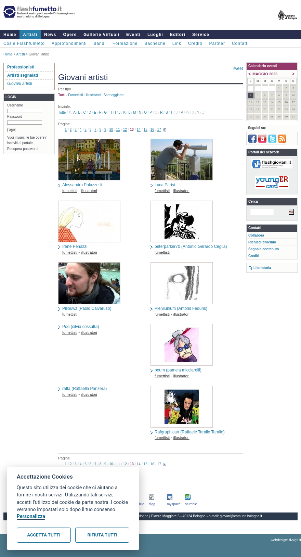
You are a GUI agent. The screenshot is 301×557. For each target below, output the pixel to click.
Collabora (256, 235)
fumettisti (75, 95)
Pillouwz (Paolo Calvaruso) (86, 308)
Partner (217, 43)
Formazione (125, 43)
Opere (70, 34)
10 (111, 129)
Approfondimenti (69, 43)
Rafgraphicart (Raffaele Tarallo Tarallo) (190, 432)
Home (9, 34)
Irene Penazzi (74, 246)
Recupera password (22, 149)
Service (200, 34)
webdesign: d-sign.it (286, 540)
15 (145, 129)
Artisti (30, 34)
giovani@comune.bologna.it (241, 516)
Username (15, 105)
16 (152, 129)
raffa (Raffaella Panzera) (84, 388)
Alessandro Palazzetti (82, 184)
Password (14, 116)
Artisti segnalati (22, 75)
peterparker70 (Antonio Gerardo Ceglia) (191, 246)
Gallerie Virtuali (101, 34)
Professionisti (20, 67)
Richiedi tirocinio (262, 242)
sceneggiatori (114, 95)
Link (176, 43)
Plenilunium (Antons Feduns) (181, 308)
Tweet (237, 68)
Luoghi (155, 34)
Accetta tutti (43, 534)
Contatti (240, 43)
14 (139, 129)
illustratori (93, 95)
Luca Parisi (165, 184)
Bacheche (154, 43)
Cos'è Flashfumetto (24, 43)
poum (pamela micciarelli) (178, 370)
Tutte (62, 112)
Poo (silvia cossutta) (80, 326)
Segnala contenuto (263, 249)
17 (159, 129)
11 (118, 129)
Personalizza (31, 516)
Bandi (99, 43)
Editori (177, 34)
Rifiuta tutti (102, 534)
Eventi (133, 34)
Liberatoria (262, 268)
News (50, 34)
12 (125, 129)
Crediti (195, 43)
